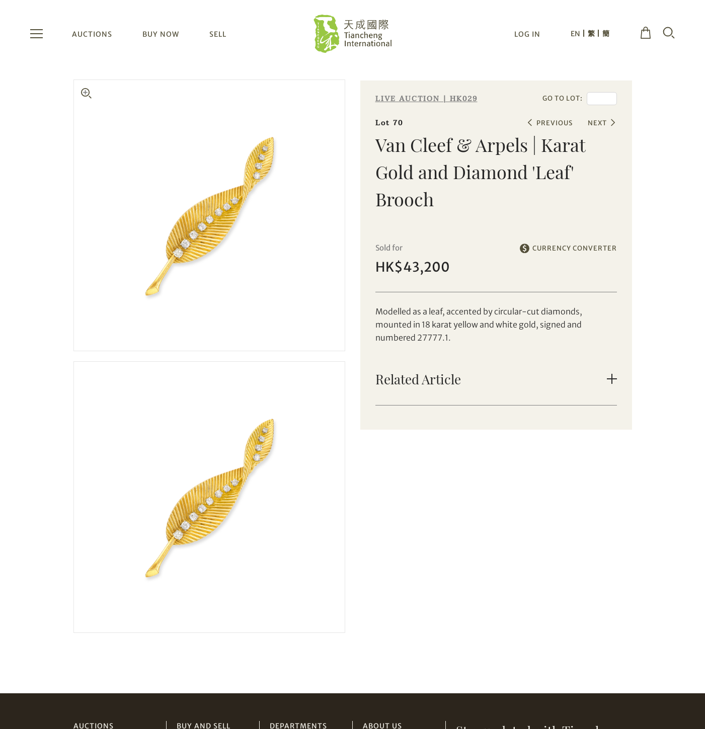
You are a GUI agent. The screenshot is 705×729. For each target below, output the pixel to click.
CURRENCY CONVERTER (574, 248)
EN (575, 33)
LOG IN (527, 34)
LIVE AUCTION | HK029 (426, 99)
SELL (217, 34)
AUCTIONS (92, 34)
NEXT (597, 123)
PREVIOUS (554, 123)
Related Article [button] (418, 379)
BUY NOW (160, 34)
